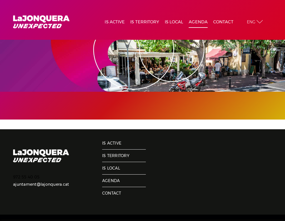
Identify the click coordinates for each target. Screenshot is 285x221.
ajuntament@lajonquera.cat (41, 184)
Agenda (111, 180)
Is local (111, 168)
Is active (111, 143)
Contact (111, 193)
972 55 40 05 (26, 177)
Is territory (115, 155)
